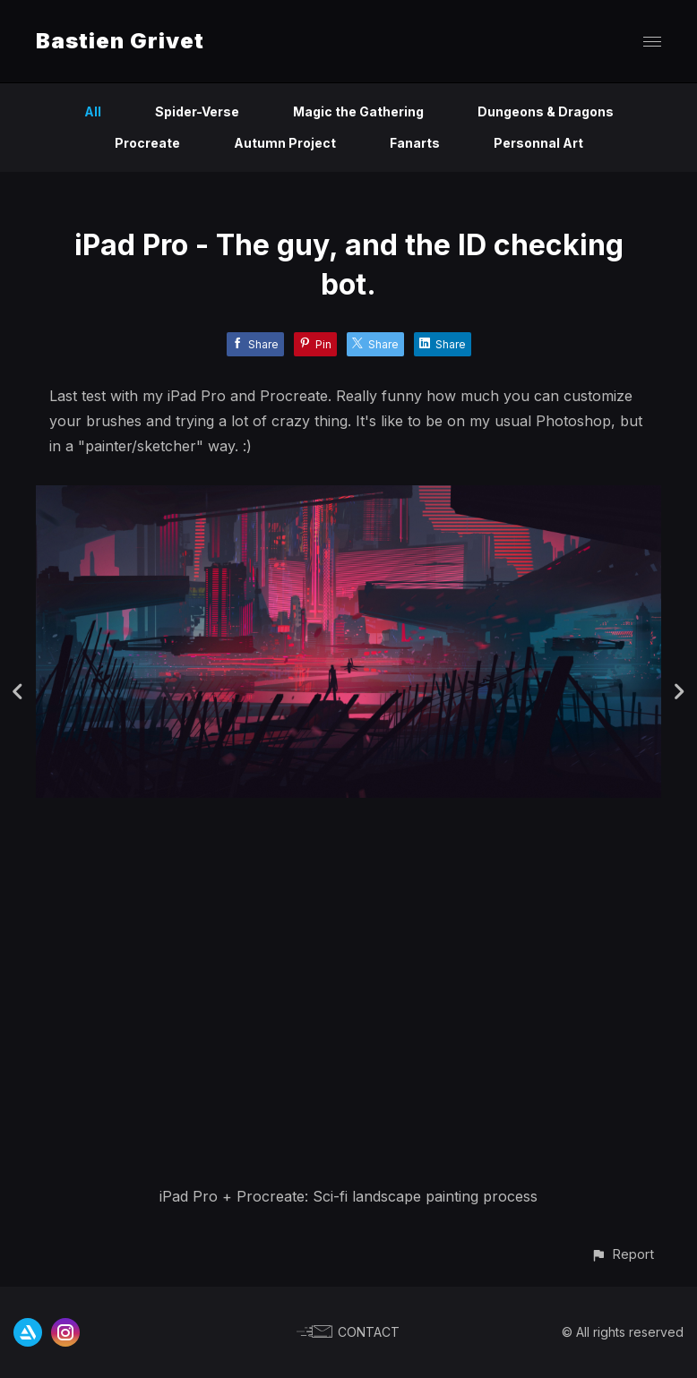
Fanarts (415, 142)
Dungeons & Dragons (546, 111)
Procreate (147, 142)
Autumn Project (285, 142)
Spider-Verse (197, 111)
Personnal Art (538, 142)
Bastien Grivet (120, 41)
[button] (622, 1254)
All (92, 111)
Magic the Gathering (358, 111)
